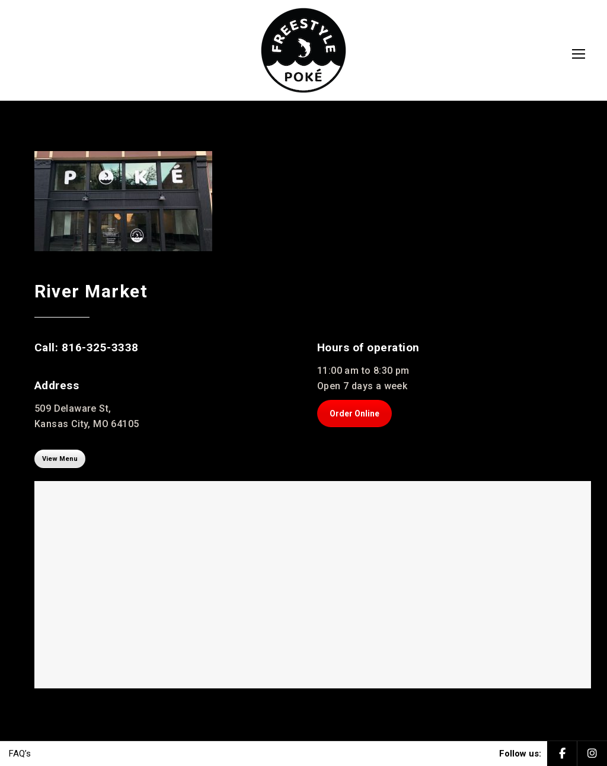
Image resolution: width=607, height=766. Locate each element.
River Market (91, 291)
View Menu (60, 458)
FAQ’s (20, 753)
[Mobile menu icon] (578, 54)
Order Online (354, 413)
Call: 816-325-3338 (86, 347)
